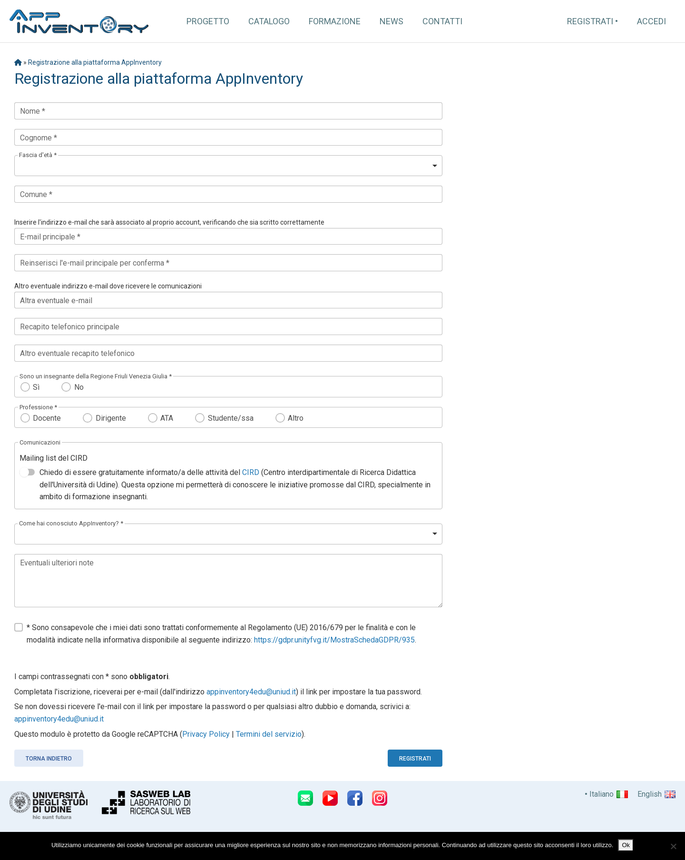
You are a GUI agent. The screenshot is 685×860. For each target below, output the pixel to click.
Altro (295, 418)
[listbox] (228, 165)
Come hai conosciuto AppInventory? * (71, 523)
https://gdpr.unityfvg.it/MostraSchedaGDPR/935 (334, 639)
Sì (36, 387)
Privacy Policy (206, 734)
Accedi (651, 21)
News (391, 21)
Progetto (207, 21)
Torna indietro (49, 758)
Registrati (590, 21)
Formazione (335, 21)
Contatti (442, 21)
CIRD (250, 472)
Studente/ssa (231, 418)
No (79, 387)
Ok (626, 845)
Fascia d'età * (38, 155)
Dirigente (111, 418)
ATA (166, 418)
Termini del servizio (269, 734)
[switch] (27, 472)
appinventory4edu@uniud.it (251, 691)
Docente (47, 418)
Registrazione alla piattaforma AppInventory (95, 62)
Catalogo (269, 21)
